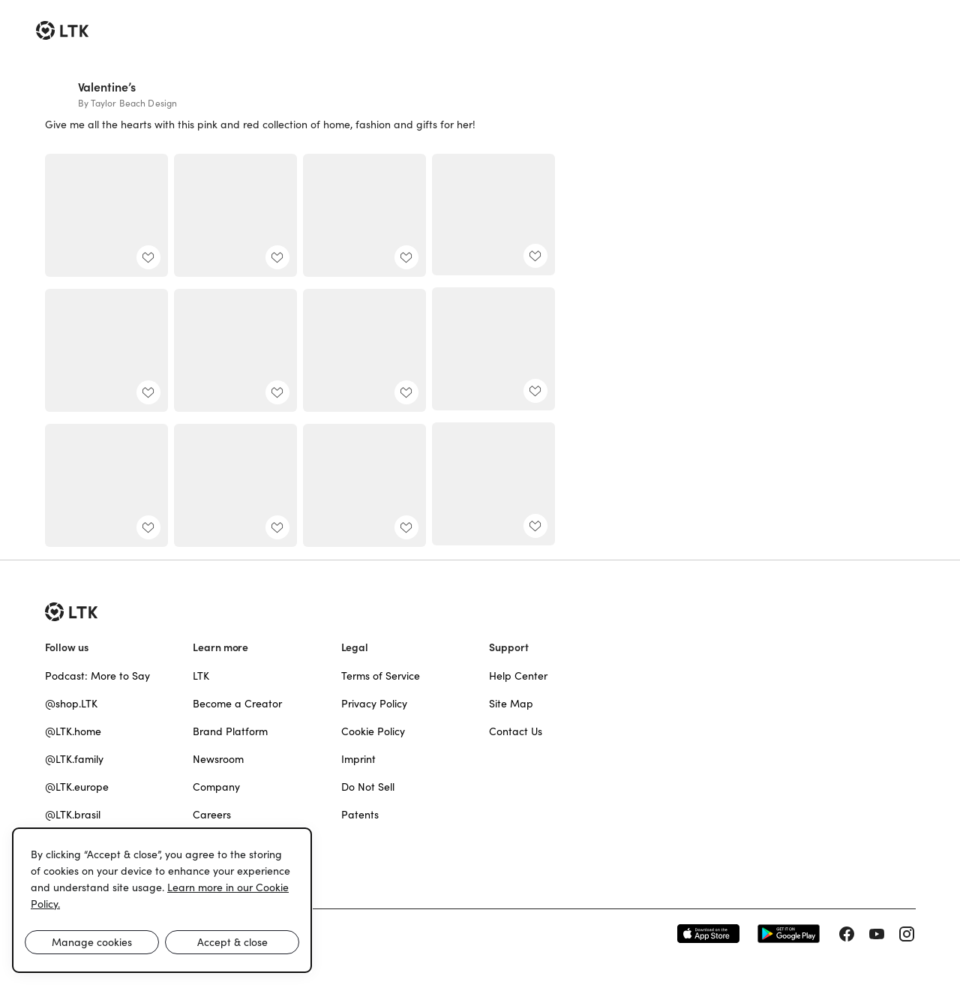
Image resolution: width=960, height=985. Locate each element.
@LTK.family (74, 759)
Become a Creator (237, 703)
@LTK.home (73, 731)
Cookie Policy (373, 731)
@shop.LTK (71, 703)
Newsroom (218, 759)
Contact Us (515, 731)
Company (216, 787)
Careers (212, 814)
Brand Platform (230, 731)
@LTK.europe (77, 787)
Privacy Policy (374, 703)
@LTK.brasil (72, 814)
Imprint (358, 759)
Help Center (518, 676)
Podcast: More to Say (97, 676)
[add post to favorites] (148, 257)
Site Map (511, 703)
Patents (360, 814)
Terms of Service (380, 676)
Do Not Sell (367, 787)
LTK (201, 676)
